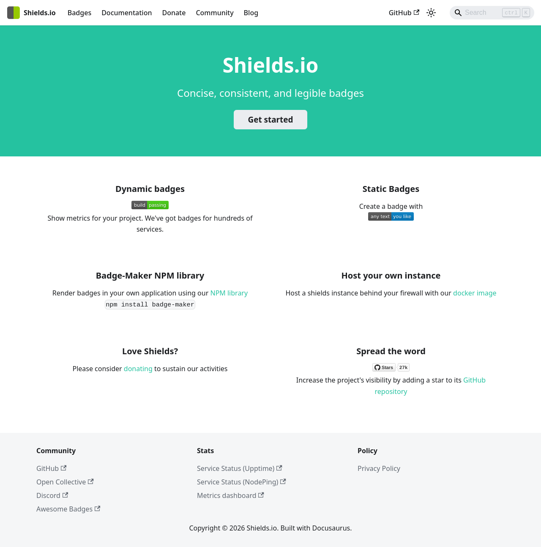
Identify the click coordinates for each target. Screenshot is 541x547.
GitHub (404, 12)
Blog (251, 12)
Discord (52, 495)
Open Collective (65, 482)
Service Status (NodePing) (241, 482)
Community (214, 12)
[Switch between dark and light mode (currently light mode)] (431, 12)
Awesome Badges (68, 509)
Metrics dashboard (230, 495)
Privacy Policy (379, 468)
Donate (174, 12)
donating (138, 368)
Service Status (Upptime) (239, 468)
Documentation (126, 12)
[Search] (492, 12)
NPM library (229, 293)
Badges (79, 12)
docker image (474, 293)
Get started (270, 119)
